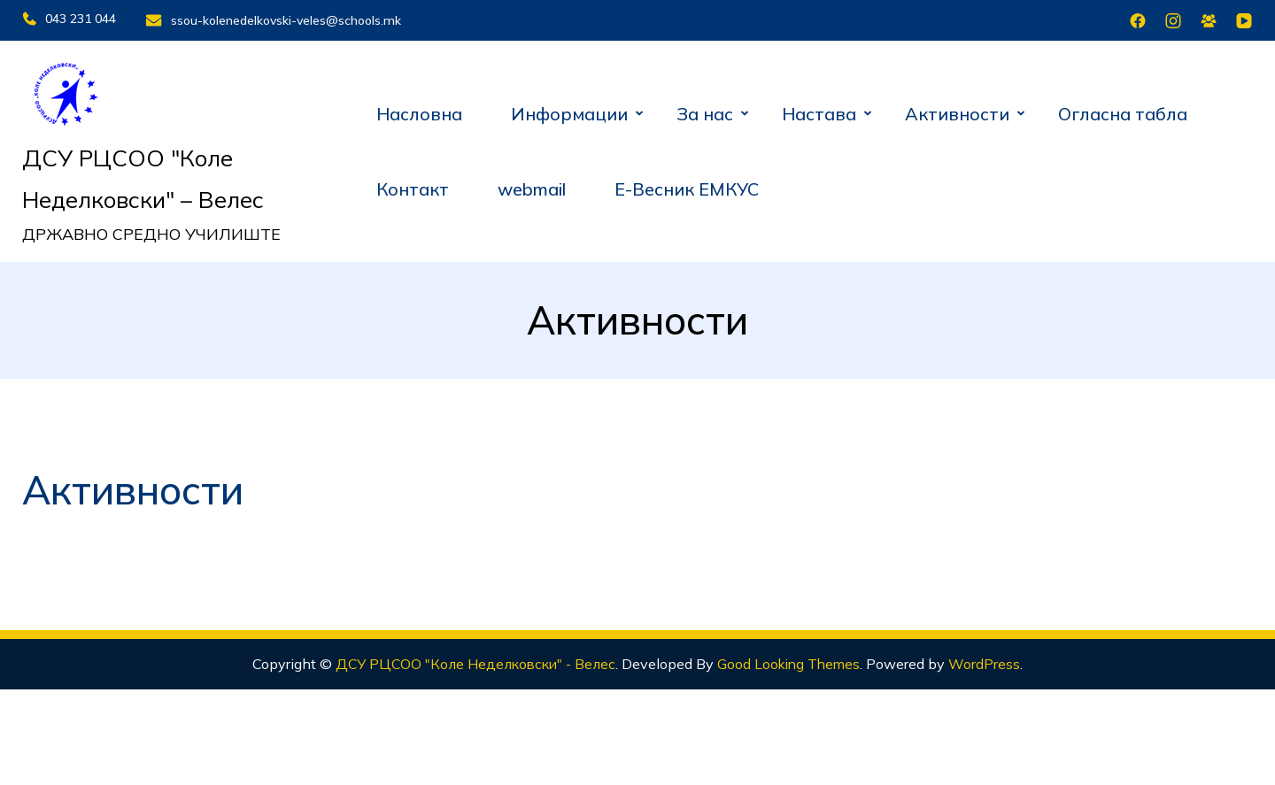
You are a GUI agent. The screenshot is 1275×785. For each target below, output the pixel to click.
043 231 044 (69, 19)
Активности (957, 110)
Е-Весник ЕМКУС (686, 186)
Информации (569, 110)
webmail (532, 186)
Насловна (419, 110)
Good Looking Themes (793, 661)
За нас (704, 110)
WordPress (991, 661)
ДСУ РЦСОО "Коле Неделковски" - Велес (473, 661)
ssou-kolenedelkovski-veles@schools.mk (288, 19)
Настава (819, 110)
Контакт (412, 186)
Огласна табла (1122, 110)
